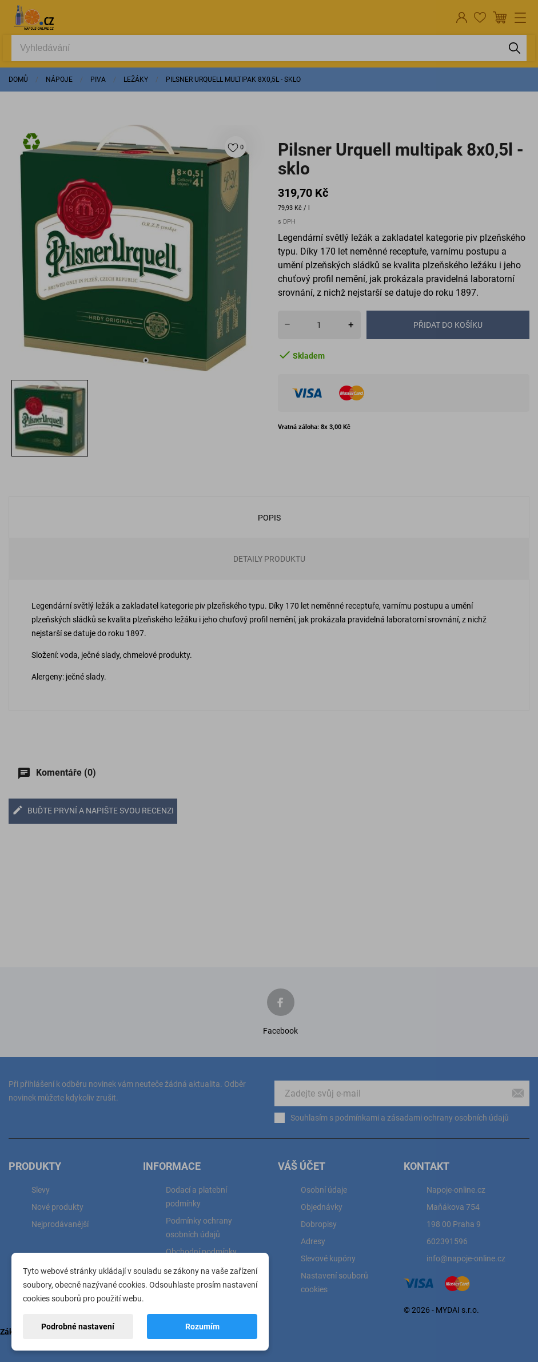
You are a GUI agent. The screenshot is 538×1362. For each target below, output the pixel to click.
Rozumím (202, 1326)
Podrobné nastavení (77, 1326)
